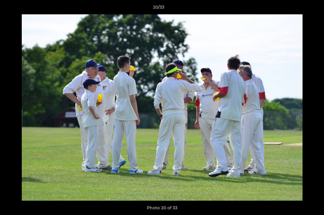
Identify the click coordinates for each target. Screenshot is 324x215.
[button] (299, 8)
